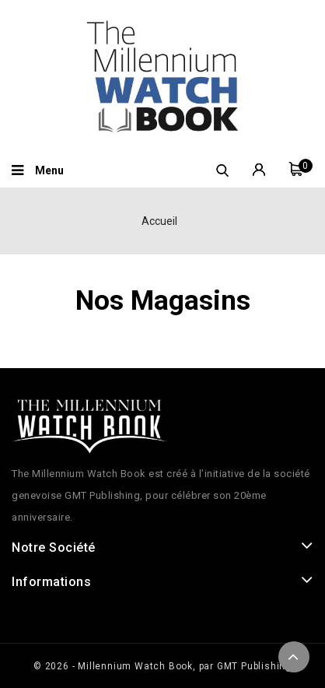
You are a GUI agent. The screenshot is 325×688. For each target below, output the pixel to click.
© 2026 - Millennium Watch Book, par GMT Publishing (162, 666)
